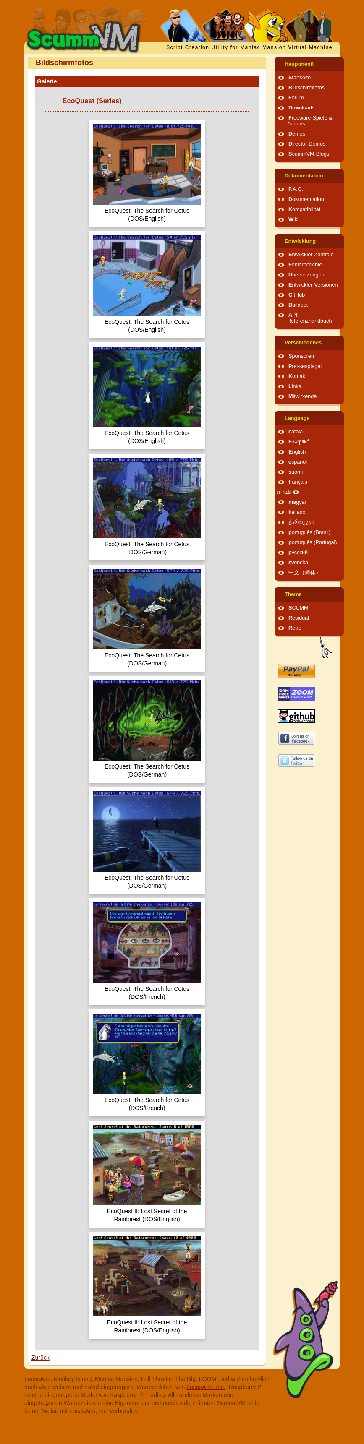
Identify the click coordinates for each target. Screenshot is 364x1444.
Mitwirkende (302, 396)
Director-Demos (306, 144)
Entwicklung (300, 241)
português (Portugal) (312, 542)
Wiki (293, 219)
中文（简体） (304, 573)
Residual (298, 618)
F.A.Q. (295, 189)
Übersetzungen (306, 275)
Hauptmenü (299, 64)
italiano (297, 512)
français (297, 482)
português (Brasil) (309, 532)
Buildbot (298, 305)
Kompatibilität (304, 209)
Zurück (40, 1357)
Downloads (301, 108)
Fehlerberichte (305, 265)
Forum (296, 98)
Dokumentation (304, 176)
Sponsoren (301, 356)
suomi (295, 472)
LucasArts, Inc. (205, 1387)
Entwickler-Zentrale (311, 255)
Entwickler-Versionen (313, 285)
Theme (293, 594)
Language (297, 418)
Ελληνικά (299, 442)
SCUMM (298, 608)
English (297, 452)
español (297, 462)
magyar (297, 502)
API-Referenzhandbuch (309, 318)
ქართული (301, 522)
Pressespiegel (305, 366)
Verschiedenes (303, 343)
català (295, 432)
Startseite (299, 78)
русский (298, 552)
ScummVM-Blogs (308, 154)
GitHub (296, 295)
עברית (284, 492)
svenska (298, 563)
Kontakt (297, 376)
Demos (296, 134)
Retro (294, 628)
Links (294, 386)
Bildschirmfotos (306, 88)
